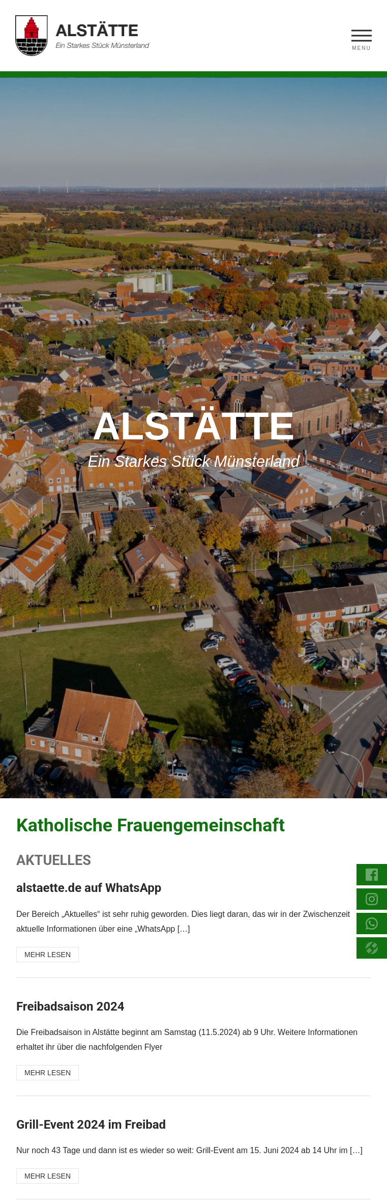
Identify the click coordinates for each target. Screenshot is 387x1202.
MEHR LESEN (47, 955)
